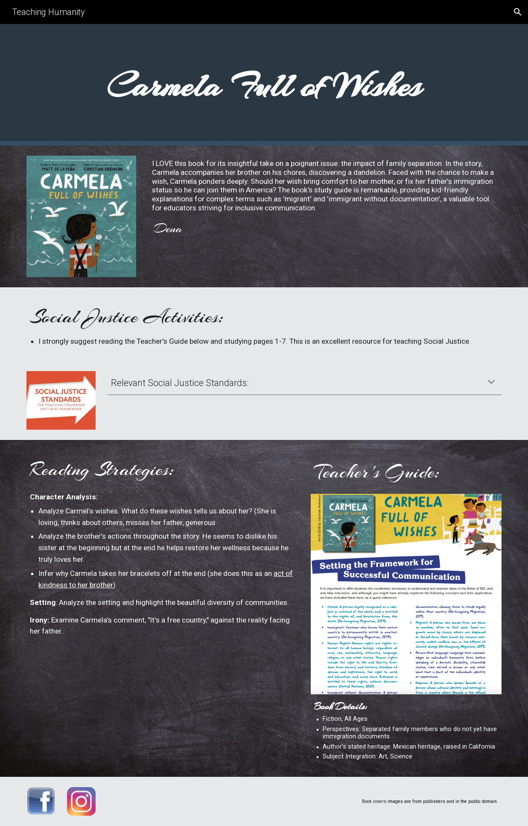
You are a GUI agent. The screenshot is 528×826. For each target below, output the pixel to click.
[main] (264, 85)
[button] (518, 12)
